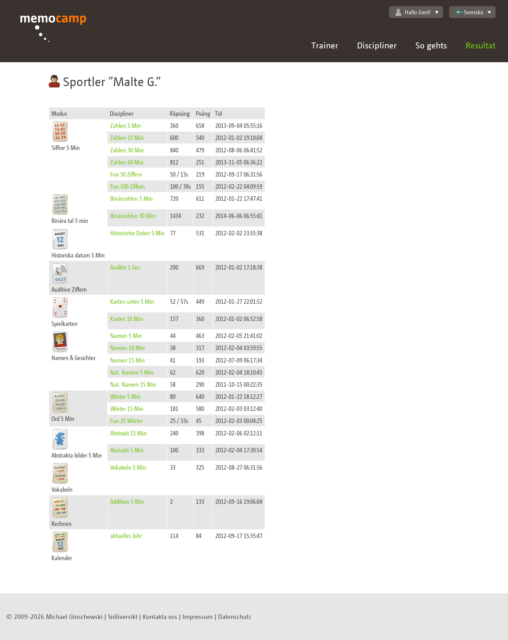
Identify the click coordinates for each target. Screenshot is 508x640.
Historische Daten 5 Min (137, 233)
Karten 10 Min (126, 318)
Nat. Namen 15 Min (133, 384)
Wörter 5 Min (125, 396)
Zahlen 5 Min (125, 125)
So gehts (431, 45)
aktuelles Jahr (126, 535)
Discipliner (377, 45)
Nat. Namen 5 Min (131, 372)
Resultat (480, 45)
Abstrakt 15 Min (128, 433)
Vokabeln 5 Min (128, 467)
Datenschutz (234, 616)
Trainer (324, 45)
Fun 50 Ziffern (126, 174)
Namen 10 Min (127, 347)
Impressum (197, 616)
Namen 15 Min (127, 360)
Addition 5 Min (127, 501)
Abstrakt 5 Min (127, 450)
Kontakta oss (160, 616)
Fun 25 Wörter (126, 420)
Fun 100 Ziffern (127, 186)
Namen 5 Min (126, 335)
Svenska (469, 12)
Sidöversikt (123, 616)
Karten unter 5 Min (132, 301)
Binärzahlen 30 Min (133, 215)
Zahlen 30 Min (127, 150)
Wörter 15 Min (126, 408)
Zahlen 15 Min (127, 137)
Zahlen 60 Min (127, 162)
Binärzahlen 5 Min (131, 198)
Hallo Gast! (413, 12)
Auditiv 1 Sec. (125, 267)
